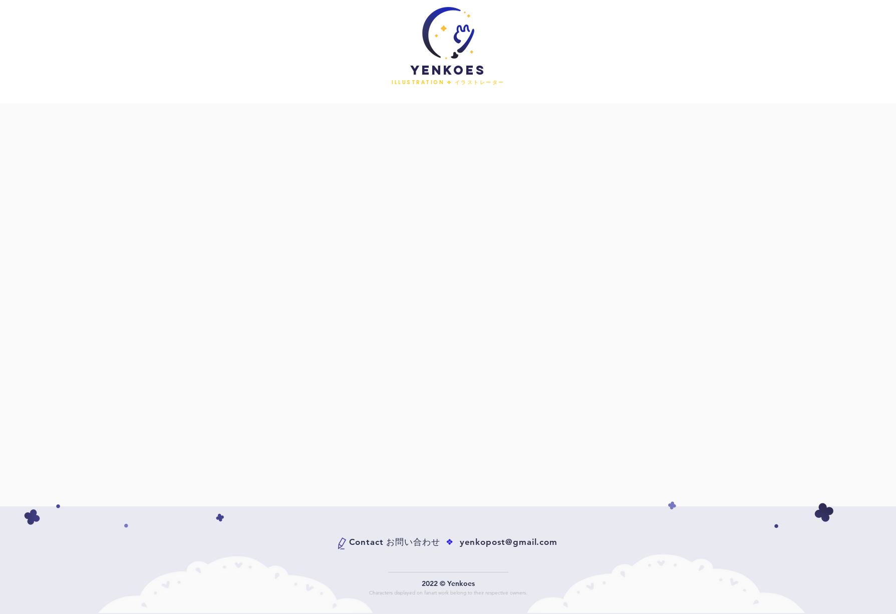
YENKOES (448, 70)
